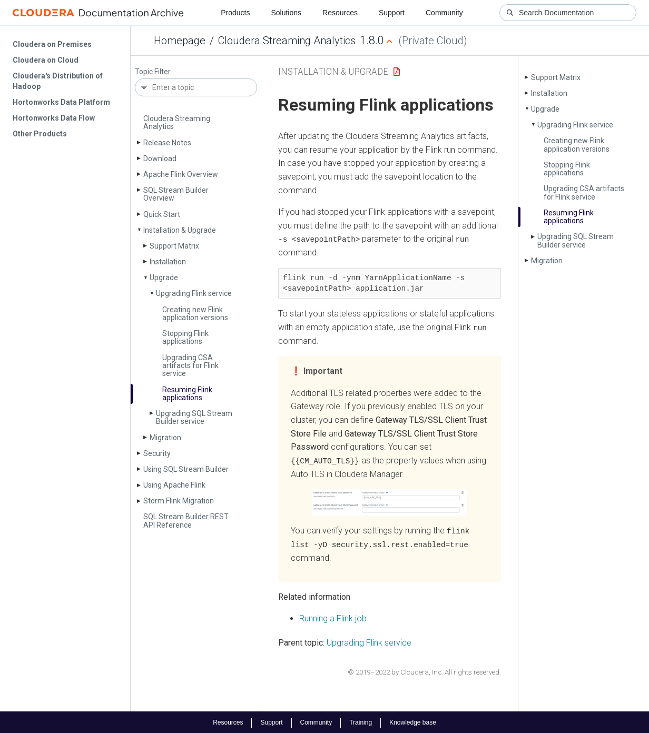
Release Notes (167, 142)
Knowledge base (412, 721)
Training (360, 721)
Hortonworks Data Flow (54, 118)
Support (392, 12)
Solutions (286, 12)
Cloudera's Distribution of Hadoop (58, 81)
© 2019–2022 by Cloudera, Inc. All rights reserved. (424, 671)
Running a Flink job (333, 617)
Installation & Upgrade (179, 230)
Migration (165, 437)
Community (444, 12)
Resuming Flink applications (187, 393)
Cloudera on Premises (52, 44)
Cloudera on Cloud (45, 60)
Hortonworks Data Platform (61, 102)
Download (159, 158)
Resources (340, 12)
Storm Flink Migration (178, 501)
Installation (168, 261)
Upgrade (164, 277)
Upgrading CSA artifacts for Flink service (190, 365)
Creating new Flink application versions (195, 313)
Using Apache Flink (174, 485)
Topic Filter (153, 72)
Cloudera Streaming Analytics (287, 40)
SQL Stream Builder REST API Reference (186, 520)
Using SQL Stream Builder (186, 469)
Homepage (179, 40)
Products (235, 12)
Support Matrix (174, 246)
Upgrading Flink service (194, 293)
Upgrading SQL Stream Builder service (194, 417)
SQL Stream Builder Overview (176, 194)
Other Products (40, 134)
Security (157, 453)
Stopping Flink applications (185, 337)
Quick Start (161, 214)
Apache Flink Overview (180, 174)
